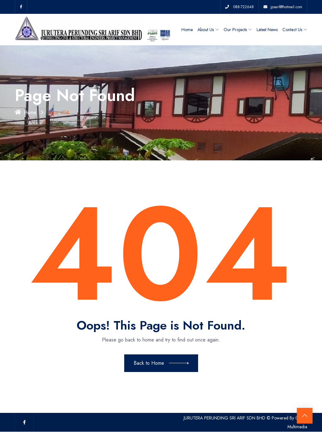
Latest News (267, 29)
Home (187, 29)
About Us (205, 29)
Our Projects (235, 29)
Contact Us (292, 29)
